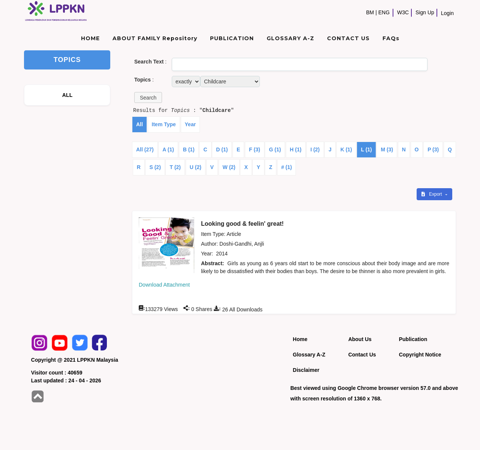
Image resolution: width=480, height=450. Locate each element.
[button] (148, 97)
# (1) (286, 167)
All (139, 124)
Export (432, 194)
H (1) (296, 149)
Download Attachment (164, 285)
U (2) (195, 167)
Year (190, 124)
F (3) (254, 149)
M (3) (387, 149)
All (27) (145, 149)
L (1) (366, 149)
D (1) (222, 149)
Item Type (164, 124)
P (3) (433, 149)
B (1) (189, 149)
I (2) (315, 149)
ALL (67, 95)
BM (370, 12)
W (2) (229, 167)
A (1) (168, 149)
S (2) (154, 167)
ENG (384, 12)
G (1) (275, 149)
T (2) (175, 167)
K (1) (346, 149)
